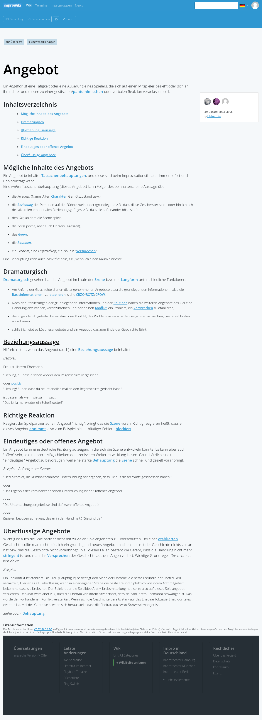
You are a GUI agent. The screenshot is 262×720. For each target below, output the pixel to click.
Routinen (24, 242)
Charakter (59, 196)
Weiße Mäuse (73, 660)
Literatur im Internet (77, 666)
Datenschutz (221, 661)
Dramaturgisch (32, 122)
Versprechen (86, 251)
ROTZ (90, 294)
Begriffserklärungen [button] (42, 42)
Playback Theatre (75, 672)
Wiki (29, 5)
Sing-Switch (71, 684)
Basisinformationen (27, 294)
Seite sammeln (39, 19)
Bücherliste (71, 678)
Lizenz (217, 673)
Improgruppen (61, 5)
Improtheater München (179, 666)
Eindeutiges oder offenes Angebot (47, 146)
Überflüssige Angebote (38, 155)
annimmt (37, 428)
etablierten (168, 538)
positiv (16, 383)
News (79, 5)
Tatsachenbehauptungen (63, 175)
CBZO (80, 294)
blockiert (123, 428)
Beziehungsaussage (31, 341)
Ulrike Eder (214, 116)
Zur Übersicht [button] (14, 42)
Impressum (221, 667)
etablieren (57, 294)
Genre (22, 234)
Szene (100, 279)
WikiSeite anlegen (131, 662)
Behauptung (104, 460)
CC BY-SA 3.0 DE (43, 629)
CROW (100, 294)
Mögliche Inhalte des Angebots (44, 113)
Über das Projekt (224, 655)
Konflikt (101, 308)
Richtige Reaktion (34, 138)
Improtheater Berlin (176, 672)
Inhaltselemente (179, 680)
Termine (41, 5)
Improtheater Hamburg (179, 660)
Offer (44, 655)
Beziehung (25, 204)
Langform (129, 279)
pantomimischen (88, 91)
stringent (11, 555)
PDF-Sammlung (14, 19)
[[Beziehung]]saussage (38, 130)
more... (68, 19)
